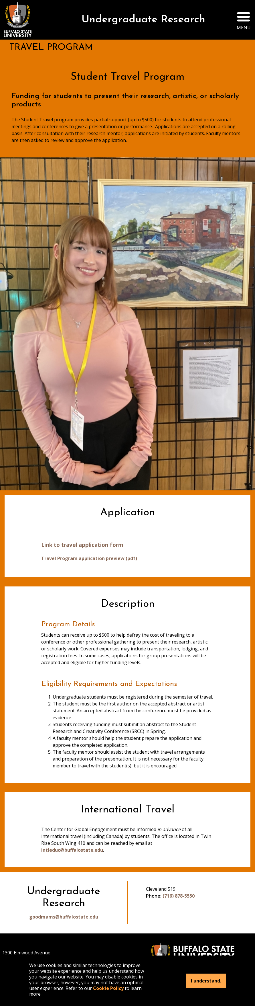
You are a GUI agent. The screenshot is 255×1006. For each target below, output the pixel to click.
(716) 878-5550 (179, 896)
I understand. (206, 981)
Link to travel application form (82, 544)
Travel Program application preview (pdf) (89, 558)
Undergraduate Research (143, 20)
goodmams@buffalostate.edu (63, 916)
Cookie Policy (108, 988)
